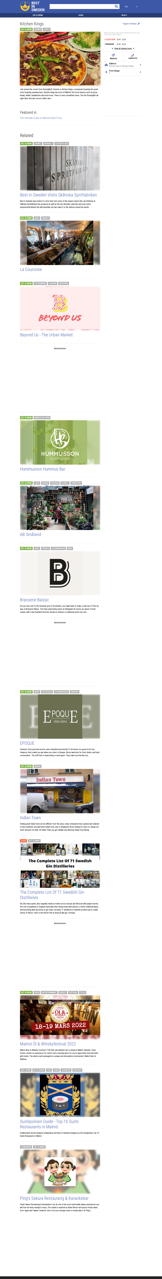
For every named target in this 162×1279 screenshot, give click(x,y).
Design (45, 483)
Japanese (66, 1070)
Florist (65, 483)
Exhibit (38, 143)
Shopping (63, 283)
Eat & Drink (38, 15)
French (45, 218)
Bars (37, 218)
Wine (70, 548)
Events (62, 992)
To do (82, 992)
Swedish (74, 692)
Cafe (37, 483)
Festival (73, 992)
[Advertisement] (60, 379)
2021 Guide (26, 1070)
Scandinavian (58, 548)
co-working (40, 283)
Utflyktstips (61, 143)
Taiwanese (26, 1147)
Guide (80, 15)
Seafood (77, 1070)
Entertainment (49, 992)
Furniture (76, 483)
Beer (37, 992)
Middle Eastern (42, 417)
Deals (124, 15)
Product (48, 143)
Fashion (52, 283)
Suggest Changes (131, 23)
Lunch (47, 29)
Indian (37, 766)
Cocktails (47, 692)
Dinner (38, 29)
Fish (49, 1070)
